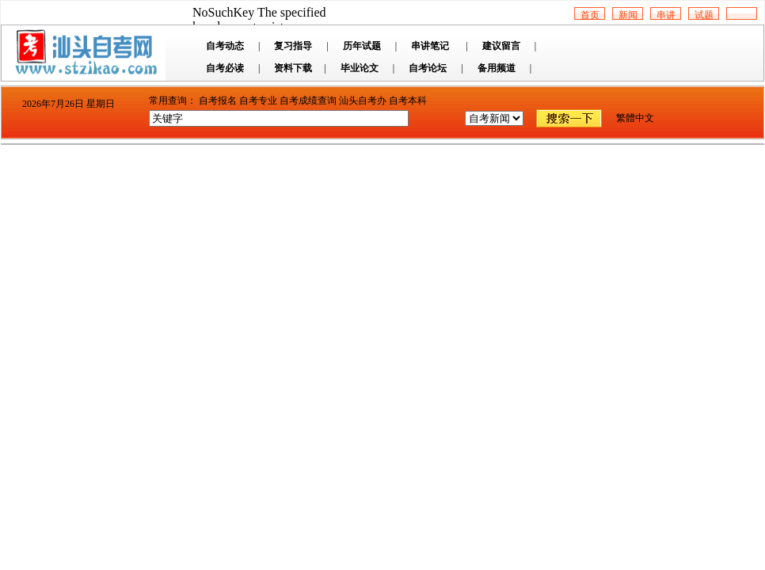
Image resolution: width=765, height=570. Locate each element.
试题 (704, 15)
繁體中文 (635, 118)
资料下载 (293, 68)
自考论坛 (428, 68)
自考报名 (218, 100)
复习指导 (293, 45)
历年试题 (362, 45)
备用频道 (497, 68)
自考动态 (225, 45)
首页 (589, 15)
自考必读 (225, 68)
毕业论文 (360, 68)
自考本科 (408, 100)
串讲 (666, 15)
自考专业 (258, 100)
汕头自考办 (362, 100)
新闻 (628, 15)
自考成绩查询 (308, 100)
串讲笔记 (430, 45)
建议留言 (501, 45)
